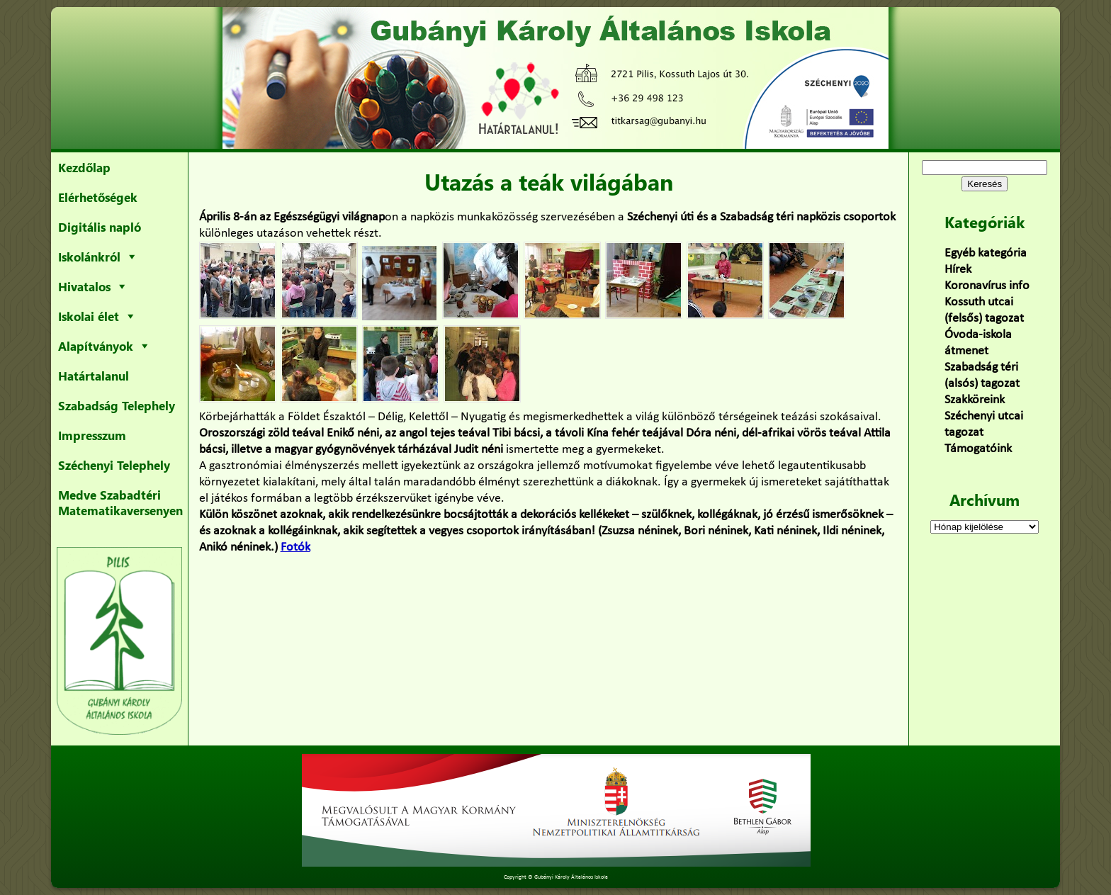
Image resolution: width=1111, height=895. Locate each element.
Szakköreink (974, 400)
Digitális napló (99, 227)
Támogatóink (978, 449)
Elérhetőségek (97, 197)
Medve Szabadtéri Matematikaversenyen (120, 502)
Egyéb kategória (985, 253)
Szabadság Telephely (116, 405)
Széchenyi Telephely (114, 465)
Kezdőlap (84, 167)
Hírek (957, 269)
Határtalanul (93, 375)
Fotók (295, 547)
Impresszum (92, 435)
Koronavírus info (987, 286)
